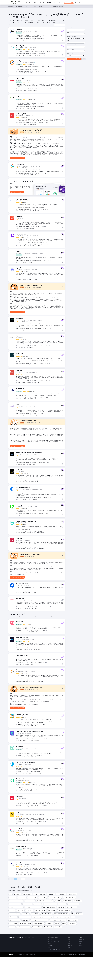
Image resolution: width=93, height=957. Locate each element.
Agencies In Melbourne (26, 10)
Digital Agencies (16, 10)
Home (9, 10)
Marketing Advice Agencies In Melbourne (41, 10)
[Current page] (23, 879)
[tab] (11, 887)
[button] (76, 2)
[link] (45, 2)
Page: (19, 878)
